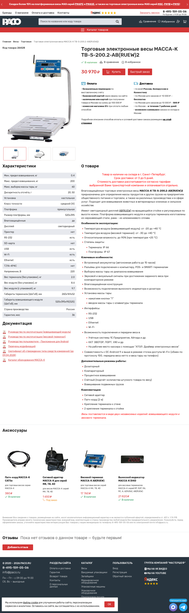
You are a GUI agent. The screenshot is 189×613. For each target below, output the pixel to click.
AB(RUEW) (125, 210)
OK (109, 604)
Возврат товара (58, 576)
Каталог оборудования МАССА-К (26, 360)
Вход (115, 568)
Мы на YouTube (155, 573)
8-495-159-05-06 (175, 11)
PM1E (176, 4)
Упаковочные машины (93, 587)
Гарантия (55, 572)
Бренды (7, 12)
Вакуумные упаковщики (94, 572)
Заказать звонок (150, 12)
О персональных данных (59, 585)
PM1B (167, 4)
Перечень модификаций (22, 346)
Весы (84, 568)
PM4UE (90, 4)
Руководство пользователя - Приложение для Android (38, 341)
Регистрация (120, 572)
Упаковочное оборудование (89, 592)
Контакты (63, 12)
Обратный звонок (122, 576)
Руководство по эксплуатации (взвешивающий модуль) (39, 332)
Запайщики (87, 576)
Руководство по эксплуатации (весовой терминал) (37, 336)
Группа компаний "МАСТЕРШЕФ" (165, 563)
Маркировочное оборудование (90, 581)
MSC (160, 4)
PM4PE (79, 4)
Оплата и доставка (43, 12)
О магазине (21, 12)
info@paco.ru (11, 572)
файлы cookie (30, 602)
